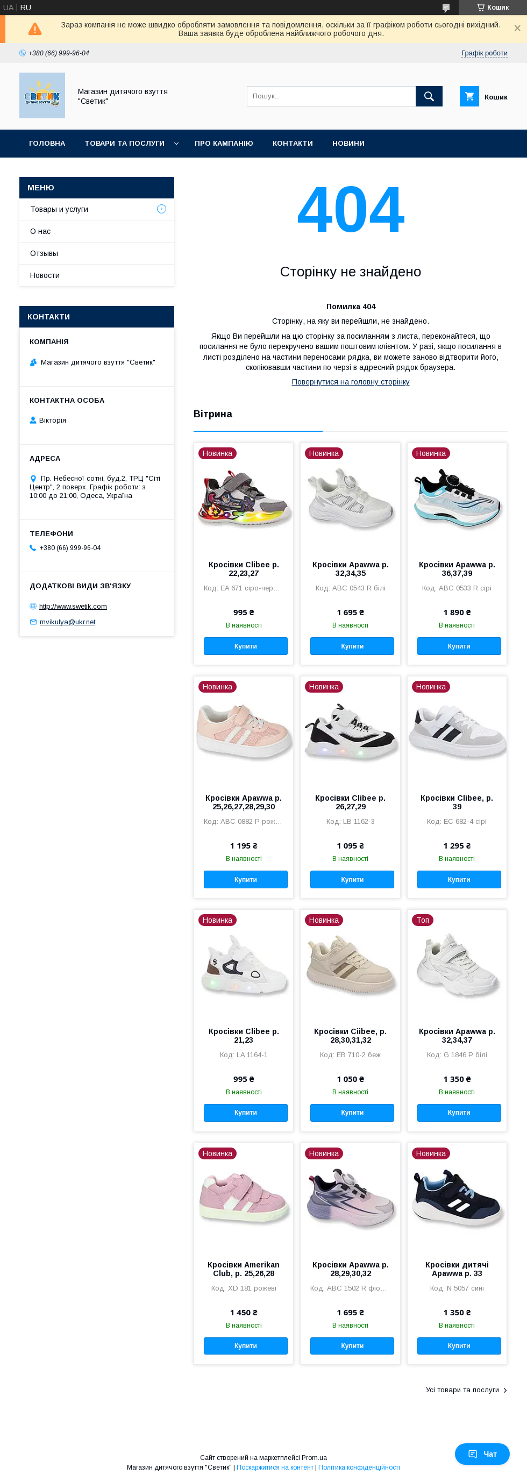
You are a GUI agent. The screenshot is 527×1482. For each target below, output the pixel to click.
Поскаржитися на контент (275, 1467)
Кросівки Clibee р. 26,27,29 (350, 802)
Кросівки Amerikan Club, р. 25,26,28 (244, 1269)
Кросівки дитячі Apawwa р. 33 (457, 1269)
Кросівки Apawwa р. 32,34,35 (350, 569)
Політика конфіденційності (359, 1467)
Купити (245, 646)
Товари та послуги (124, 143)
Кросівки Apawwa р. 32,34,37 (457, 1035)
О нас (40, 231)
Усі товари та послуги (462, 1390)
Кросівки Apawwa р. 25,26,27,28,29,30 (243, 802)
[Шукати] (429, 96)
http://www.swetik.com (73, 606)
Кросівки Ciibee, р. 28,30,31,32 (350, 1035)
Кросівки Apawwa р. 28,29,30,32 (350, 1269)
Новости (45, 275)
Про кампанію (224, 143)
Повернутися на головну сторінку (351, 381)
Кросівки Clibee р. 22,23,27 (244, 569)
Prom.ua (314, 1458)
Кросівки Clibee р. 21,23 (244, 1035)
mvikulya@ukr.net (67, 622)
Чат (482, 1454)
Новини (348, 143)
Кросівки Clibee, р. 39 (457, 802)
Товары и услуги (59, 209)
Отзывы (44, 253)
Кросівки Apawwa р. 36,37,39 (457, 569)
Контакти (293, 143)
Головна (47, 143)
